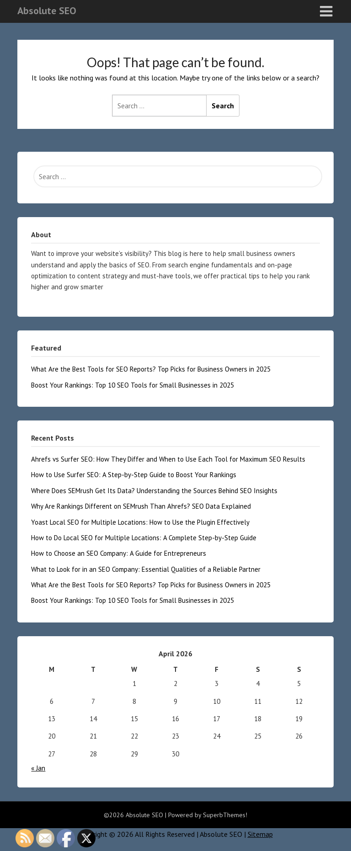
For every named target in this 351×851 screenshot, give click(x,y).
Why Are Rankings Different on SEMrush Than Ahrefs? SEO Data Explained (141, 506)
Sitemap (260, 834)
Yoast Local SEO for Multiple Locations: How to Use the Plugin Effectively (140, 522)
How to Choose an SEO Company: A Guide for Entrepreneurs (118, 553)
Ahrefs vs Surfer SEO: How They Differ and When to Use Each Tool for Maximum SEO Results (168, 459)
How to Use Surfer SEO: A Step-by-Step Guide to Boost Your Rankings (133, 474)
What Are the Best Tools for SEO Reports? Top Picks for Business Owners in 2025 (151, 369)
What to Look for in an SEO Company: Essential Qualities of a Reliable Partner (146, 569)
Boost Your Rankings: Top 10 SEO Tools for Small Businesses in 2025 (132, 385)
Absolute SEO (46, 10)
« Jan (38, 768)
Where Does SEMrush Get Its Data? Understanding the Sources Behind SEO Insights (154, 490)
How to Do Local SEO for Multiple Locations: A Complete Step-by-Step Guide (143, 537)
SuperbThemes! (225, 815)
